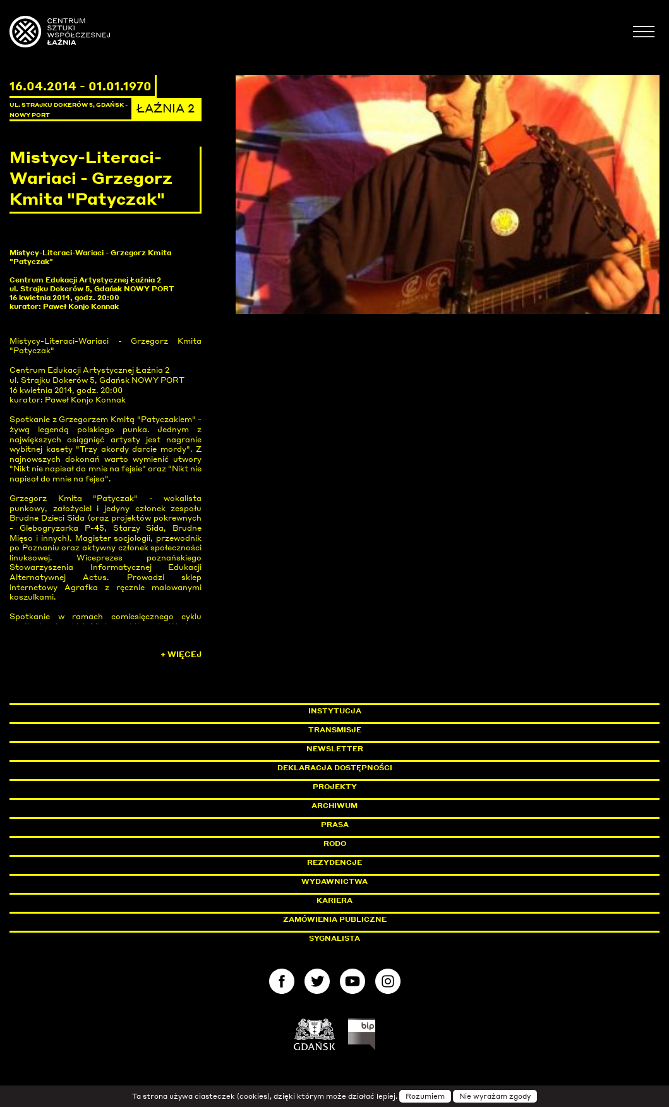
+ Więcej (181, 654)
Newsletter (334, 748)
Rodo (334, 843)
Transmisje (388, 729)
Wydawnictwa (334, 881)
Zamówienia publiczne (363, 919)
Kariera (334, 900)
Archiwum (334, 805)
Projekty (335, 786)
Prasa (335, 824)
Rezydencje (334, 862)
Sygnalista (334, 938)
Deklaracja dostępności (334, 767)
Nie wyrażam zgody (495, 1096)
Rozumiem (425, 1096)
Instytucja (334, 710)
